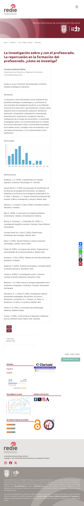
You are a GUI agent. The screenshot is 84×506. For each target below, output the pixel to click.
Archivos (13, 42)
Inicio (5, 42)
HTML (9, 327)
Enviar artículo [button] (70, 359)
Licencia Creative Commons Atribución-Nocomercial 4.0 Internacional (58, 496)
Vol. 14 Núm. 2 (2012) (25, 42)
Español (10, 369)
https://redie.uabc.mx (20, 486)
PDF (9, 330)
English (9, 373)
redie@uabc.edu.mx (39, 486)
